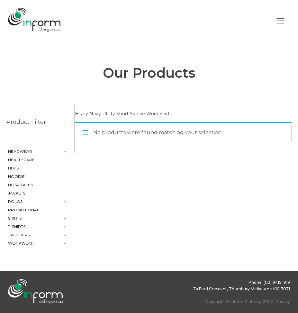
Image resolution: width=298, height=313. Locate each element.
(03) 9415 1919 (277, 282)
